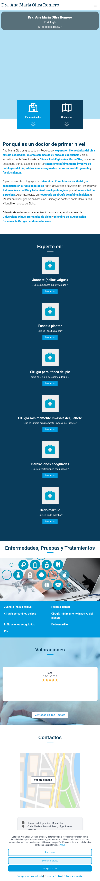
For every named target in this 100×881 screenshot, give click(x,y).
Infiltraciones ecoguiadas (19, 624)
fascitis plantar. (12, 172)
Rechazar (50, 852)
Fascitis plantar (60, 606)
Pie (6, 631)
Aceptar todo (50, 868)
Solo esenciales (50, 860)
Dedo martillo (59, 624)
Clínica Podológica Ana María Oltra (61, 159)
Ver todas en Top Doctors (50, 715)
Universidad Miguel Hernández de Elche (27, 216)
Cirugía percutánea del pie (20, 613)
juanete (84, 168)
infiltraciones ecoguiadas (41, 168)
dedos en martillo (68, 168)
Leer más (50, 291)
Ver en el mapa (43, 779)
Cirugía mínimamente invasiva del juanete (72, 615)
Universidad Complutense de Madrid (62, 181)
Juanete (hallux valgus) (18, 606)
